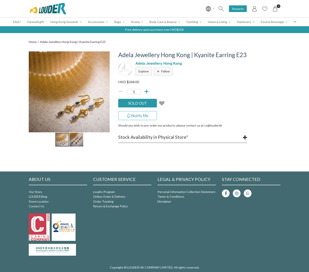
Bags (117, 22)
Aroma (135, 22)
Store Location (38, 201)
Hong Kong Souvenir (64, 22)
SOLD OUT (137, 103)
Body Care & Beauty (163, 22)
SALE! (17, 22)
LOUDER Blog (38, 196)
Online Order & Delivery (109, 196)
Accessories (96, 22)
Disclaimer (164, 201)
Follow (163, 71)
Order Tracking (103, 201)
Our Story (35, 192)
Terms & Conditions (171, 196)
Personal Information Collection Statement (186, 192)
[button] (105, 55)
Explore (144, 71)
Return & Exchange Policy (110, 206)
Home (33, 42)
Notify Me (137, 115)
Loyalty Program (104, 192)
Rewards (238, 9)
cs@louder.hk (213, 125)
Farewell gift (35, 22)
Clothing (192, 22)
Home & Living (217, 22)
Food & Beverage (272, 22)
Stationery (244, 22)
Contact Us (36, 206)
